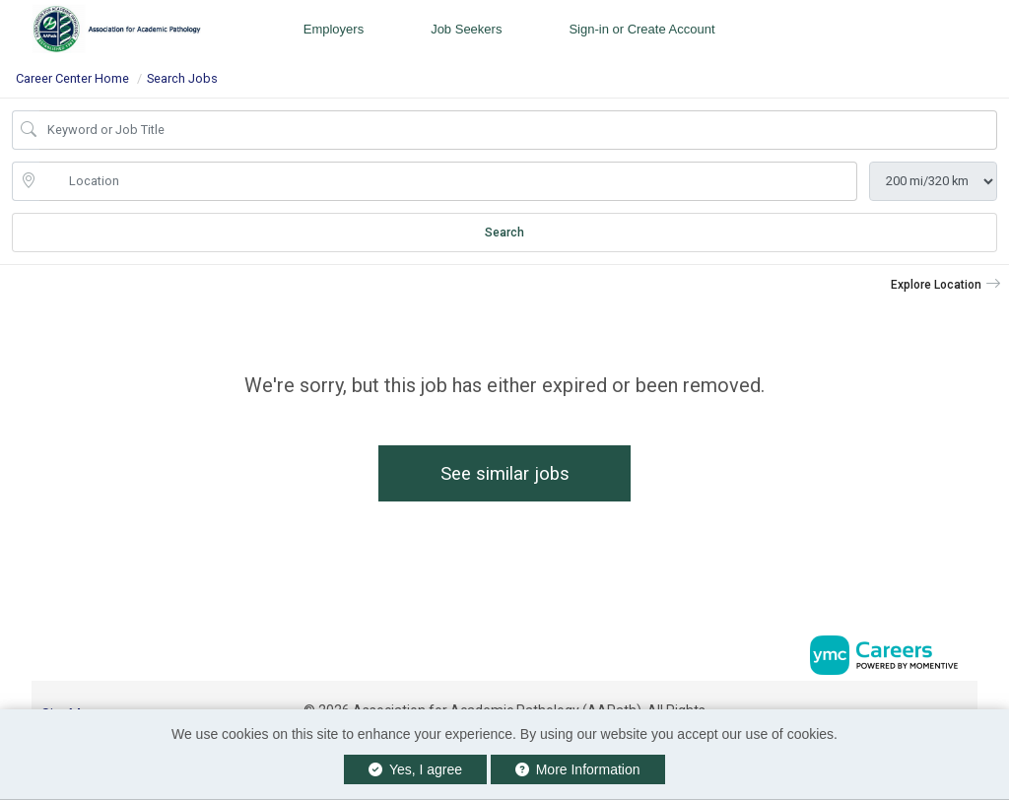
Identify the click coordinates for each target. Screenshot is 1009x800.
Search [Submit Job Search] (504, 232)
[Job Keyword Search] (518, 130)
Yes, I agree (415, 769)
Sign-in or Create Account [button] (641, 29)
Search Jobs (182, 78)
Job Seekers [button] (466, 29)
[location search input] (448, 181)
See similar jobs (505, 473)
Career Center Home (72, 78)
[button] (946, 285)
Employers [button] (333, 29)
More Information (577, 769)
